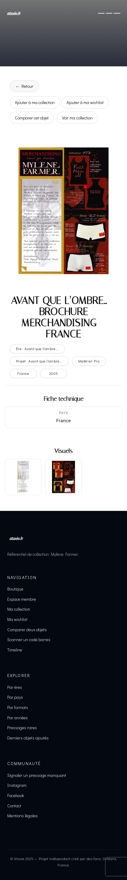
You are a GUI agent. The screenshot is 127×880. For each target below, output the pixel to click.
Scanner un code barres (28, 639)
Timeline (14, 650)
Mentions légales (22, 815)
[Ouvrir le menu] (109, 13)
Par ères (14, 687)
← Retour (24, 86)
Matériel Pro (89, 361)
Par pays (15, 697)
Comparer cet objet (32, 118)
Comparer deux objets (27, 629)
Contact (14, 806)
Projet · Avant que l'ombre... (39, 361)
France (23, 373)
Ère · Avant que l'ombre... (37, 348)
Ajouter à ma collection (35, 102)
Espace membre (21, 599)
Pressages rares (22, 727)
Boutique (15, 589)
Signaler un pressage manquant (36, 775)
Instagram (17, 785)
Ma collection (18, 609)
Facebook (15, 795)
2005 (53, 373)
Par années (17, 717)
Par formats (17, 707)
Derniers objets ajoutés (28, 738)
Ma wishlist (17, 619)
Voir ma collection (77, 118)
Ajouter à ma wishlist (85, 102)
